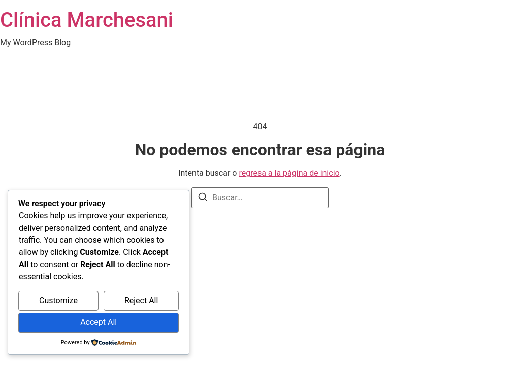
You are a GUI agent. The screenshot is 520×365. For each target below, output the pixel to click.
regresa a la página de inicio (289, 173)
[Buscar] (202, 198)
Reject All (141, 300)
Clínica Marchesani (86, 20)
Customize (58, 300)
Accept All (98, 322)
